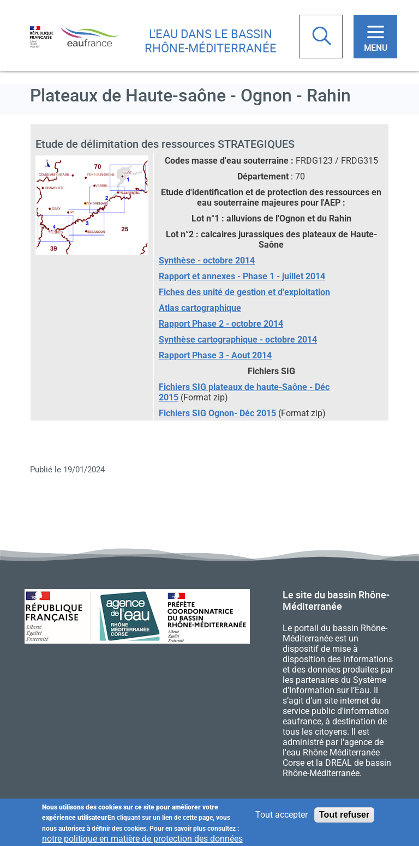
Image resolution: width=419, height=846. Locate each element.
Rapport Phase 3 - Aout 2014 (215, 355)
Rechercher (323, 37)
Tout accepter (281, 815)
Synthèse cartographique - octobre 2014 (238, 339)
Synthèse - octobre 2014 (207, 260)
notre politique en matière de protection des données (142, 839)
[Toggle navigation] (375, 36)
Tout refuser (344, 815)
